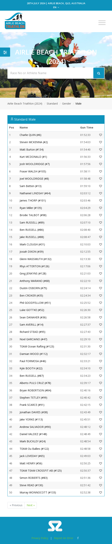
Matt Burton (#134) (32, 149)
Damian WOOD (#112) (34, 354)
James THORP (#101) (33, 200)
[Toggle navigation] (102, 22)
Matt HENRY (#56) (31, 463)
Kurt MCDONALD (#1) (33, 157)
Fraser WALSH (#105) (33, 171)
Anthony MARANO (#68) (35, 281)
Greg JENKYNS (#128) (33, 273)
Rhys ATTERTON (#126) (34, 266)
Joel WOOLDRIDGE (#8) (34, 178)
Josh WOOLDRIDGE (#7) (35, 164)
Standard (52, 103)
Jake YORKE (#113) (31, 419)
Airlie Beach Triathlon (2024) (24, 103)
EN (56, 7)
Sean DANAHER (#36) (33, 317)
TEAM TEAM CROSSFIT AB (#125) (41, 470)
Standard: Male (25, 119)
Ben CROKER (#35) (31, 295)
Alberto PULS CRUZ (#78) (35, 383)
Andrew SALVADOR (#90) (35, 427)
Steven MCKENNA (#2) (34, 142)
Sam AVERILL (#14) (31, 324)
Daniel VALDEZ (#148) (33, 434)
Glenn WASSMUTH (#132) (35, 259)
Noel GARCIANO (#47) (33, 339)
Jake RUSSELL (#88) (32, 237)
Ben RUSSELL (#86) (32, 230)
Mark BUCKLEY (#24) (33, 441)
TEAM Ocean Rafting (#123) (37, 346)
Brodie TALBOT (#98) (33, 215)
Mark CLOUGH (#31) (32, 244)
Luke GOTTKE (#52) (32, 310)
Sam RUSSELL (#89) (32, 222)
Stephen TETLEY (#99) (33, 397)
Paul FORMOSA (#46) (33, 361)
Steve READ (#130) (31, 485)
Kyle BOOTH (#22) (31, 368)
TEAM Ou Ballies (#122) (34, 448)
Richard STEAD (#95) (32, 332)
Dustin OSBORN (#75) (33, 288)
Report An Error (63, 538)
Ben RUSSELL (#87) (32, 375)
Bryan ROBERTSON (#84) (35, 390)
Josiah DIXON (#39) (32, 251)
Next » (31, 505)
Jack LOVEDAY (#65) (32, 456)
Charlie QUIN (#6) (30, 135)
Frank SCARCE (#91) (32, 405)
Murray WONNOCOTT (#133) (38, 492)
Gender (66, 103)
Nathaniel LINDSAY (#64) (35, 193)
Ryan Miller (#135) (31, 208)
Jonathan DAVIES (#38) (34, 412)
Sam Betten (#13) (31, 186)
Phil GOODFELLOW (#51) (35, 303)
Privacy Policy (39, 538)
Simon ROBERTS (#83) (34, 478)
